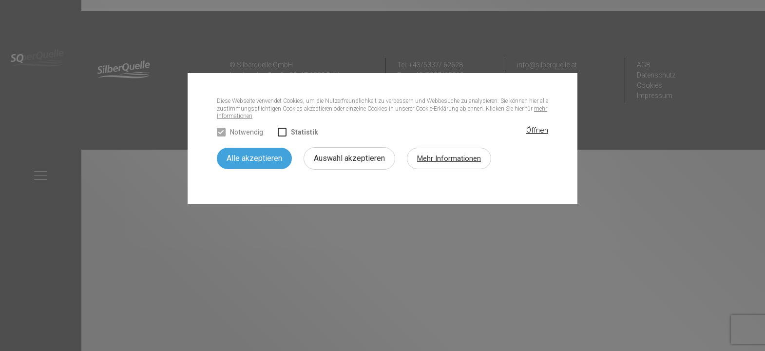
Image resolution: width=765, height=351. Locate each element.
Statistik (298, 132)
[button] (537, 131)
